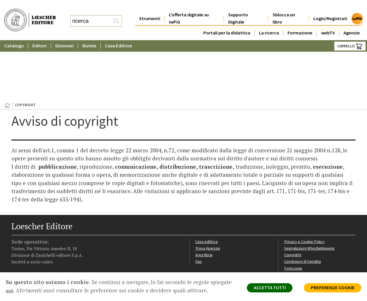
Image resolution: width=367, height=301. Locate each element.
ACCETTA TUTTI (266, 288)
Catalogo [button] (14, 34)
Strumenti (149, 7)
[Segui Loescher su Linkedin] (37, 236)
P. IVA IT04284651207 (31, 259)
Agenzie (351, 21)
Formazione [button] (300, 21)
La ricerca (269, 21)
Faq (198, 202)
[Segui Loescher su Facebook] (16, 236)
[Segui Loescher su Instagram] (27, 236)
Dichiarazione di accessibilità (310, 216)
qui (32, 290)
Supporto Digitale (238, 6)
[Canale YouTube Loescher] (47, 236)
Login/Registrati (330, 7)
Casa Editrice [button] (118, 34)
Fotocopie (293, 209)
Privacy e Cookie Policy (305, 182)
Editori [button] (39, 34)
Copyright (293, 195)
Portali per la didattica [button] (226, 21)
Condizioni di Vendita (303, 202)
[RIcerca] (116, 15)
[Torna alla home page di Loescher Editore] (30, 14)
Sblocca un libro (284, 6)
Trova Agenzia (208, 189)
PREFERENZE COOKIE (331, 288)
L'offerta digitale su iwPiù (189, 6)
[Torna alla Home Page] (7, 46)
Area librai (204, 195)
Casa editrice (207, 182)
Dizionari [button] (64, 34)
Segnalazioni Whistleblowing (310, 189)
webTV (328, 21)
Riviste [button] (89, 34)
